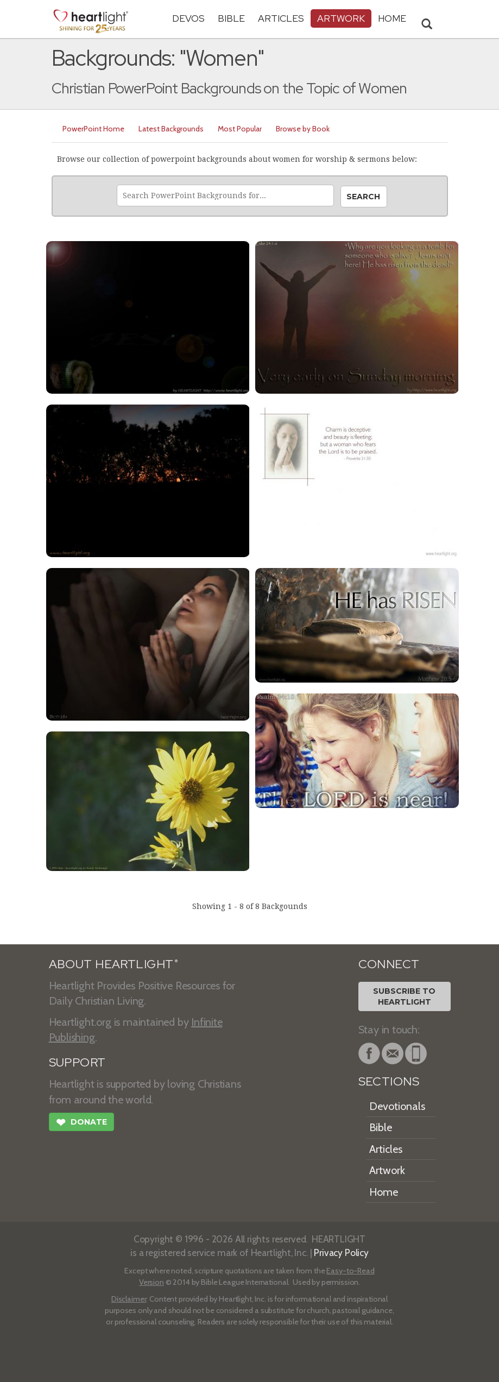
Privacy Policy (341, 1252)
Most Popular (240, 129)
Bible (231, 18)
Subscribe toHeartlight (404, 996)
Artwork (341, 18)
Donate (81, 1123)
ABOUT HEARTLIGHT (113, 964)
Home (383, 1191)
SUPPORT (77, 1062)
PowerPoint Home (93, 129)
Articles (281, 18)
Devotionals (397, 1106)
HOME (392, 18)
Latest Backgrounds (171, 129)
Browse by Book (303, 129)
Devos (188, 18)
